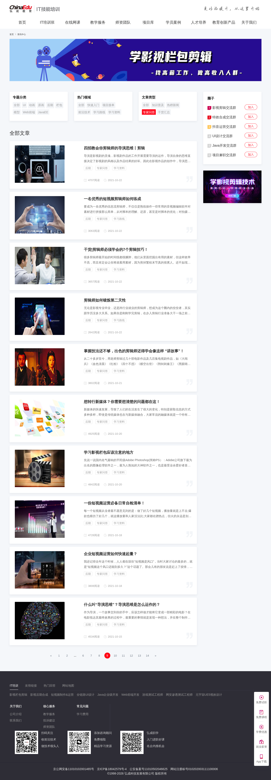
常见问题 (82, 706)
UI (24, 105)
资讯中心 (21, 34)
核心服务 (49, 706)
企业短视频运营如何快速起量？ (110, 554)
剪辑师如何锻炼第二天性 (105, 300)
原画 (41, 105)
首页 (22, 22)
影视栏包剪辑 (18, 694)
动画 (32, 105)
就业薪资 (261, 746)
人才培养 (198, 22)
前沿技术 (84, 112)
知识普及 (158, 105)
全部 (17, 105)
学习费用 (82, 714)
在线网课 (72, 22)
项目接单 (108, 105)
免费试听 (261, 702)
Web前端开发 (130, 694)
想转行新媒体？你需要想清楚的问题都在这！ (122, 402)
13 (139, 655)
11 (123, 655)
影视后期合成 (39, 694)
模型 (17, 112)
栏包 (59, 105)
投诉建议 (49, 720)
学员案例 (173, 22)
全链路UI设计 (85, 694)
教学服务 (97, 22)
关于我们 (249, 22)
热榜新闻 (173, 105)
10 (115, 655)
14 (147, 655)
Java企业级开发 (108, 694)
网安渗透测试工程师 (179, 694)
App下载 (261, 761)
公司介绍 (16, 714)
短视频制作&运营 (62, 694)
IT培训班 (47, 22)
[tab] (14, 686)
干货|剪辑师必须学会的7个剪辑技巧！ (116, 249)
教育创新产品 (223, 22)
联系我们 (16, 720)
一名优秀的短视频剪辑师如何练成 (112, 199)
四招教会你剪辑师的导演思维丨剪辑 (114, 148)
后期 (50, 105)
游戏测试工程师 (152, 694)
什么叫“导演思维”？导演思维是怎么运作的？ (122, 604)
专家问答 (149, 112)
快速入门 (93, 105)
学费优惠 (261, 732)
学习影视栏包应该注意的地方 (108, 452)
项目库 (148, 22)
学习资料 (114, 112)
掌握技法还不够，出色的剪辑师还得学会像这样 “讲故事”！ (134, 351)
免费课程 (261, 717)
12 (131, 655)
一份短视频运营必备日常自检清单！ (114, 503)
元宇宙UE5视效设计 (209, 694)
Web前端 (29, 112)
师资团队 (123, 22)
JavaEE (43, 112)
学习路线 (99, 112)
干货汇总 (164, 112)
